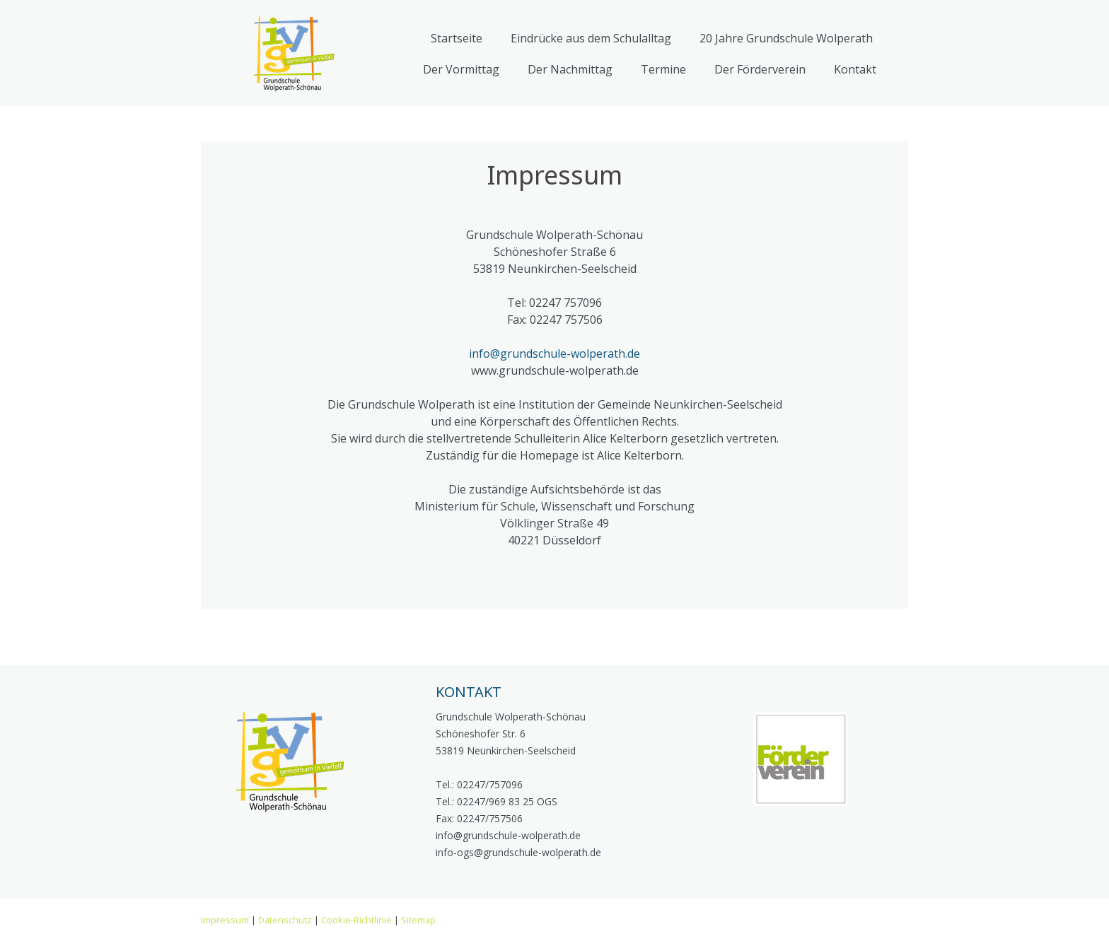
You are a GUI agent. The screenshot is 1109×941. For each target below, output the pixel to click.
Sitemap (418, 919)
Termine (663, 69)
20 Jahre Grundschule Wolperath (786, 38)
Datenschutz (285, 919)
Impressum (225, 919)
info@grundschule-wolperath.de (554, 353)
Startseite (456, 38)
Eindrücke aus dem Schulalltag (591, 38)
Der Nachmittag (570, 69)
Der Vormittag (461, 69)
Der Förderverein (760, 69)
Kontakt (855, 69)
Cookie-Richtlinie (356, 919)
